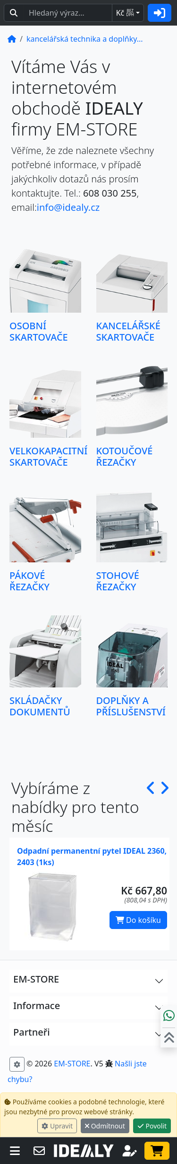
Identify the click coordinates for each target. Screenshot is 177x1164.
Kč (125, 13)
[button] (151, 807)
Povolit (152, 1125)
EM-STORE (72, 1063)
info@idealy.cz (68, 207)
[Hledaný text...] (67, 13)
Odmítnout (105, 1125)
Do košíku (138, 920)
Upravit (57, 1125)
